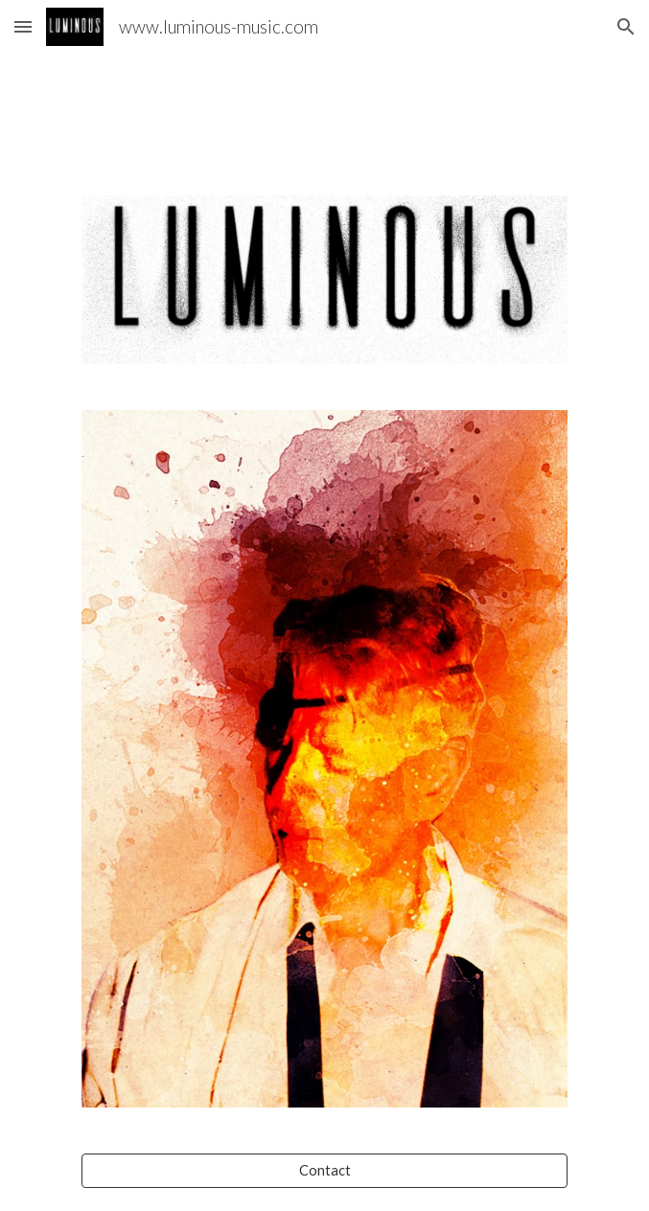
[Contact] (324, 1171)
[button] (23, 26)
